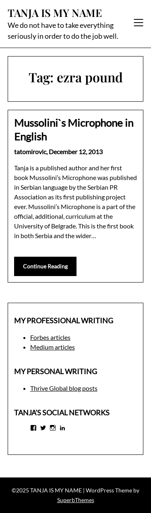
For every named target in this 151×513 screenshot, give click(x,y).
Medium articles (52, 347)
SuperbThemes (75, 499)
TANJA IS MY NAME (55, 13)
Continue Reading (45, 266)
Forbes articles (50, 337)
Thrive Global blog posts (63, 388)
